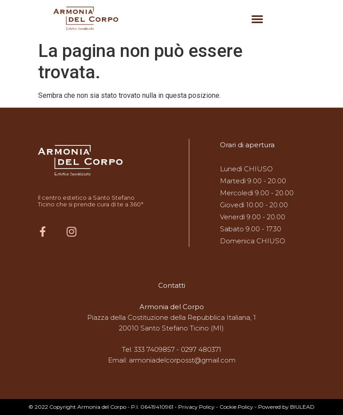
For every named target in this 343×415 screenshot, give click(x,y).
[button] (257, 18)
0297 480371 (201, 349)
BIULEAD (302, 406)
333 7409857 (154, 349)
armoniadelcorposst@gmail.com (182, 360)
